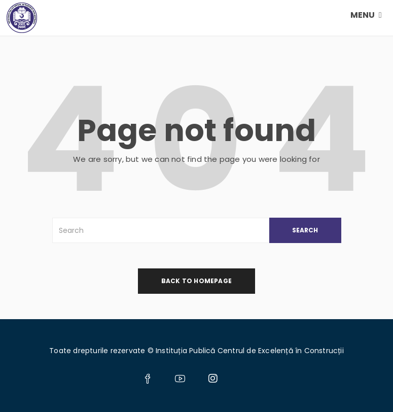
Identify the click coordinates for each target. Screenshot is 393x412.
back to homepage (196, 281)
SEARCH (305, 230)
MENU (366, 15)
